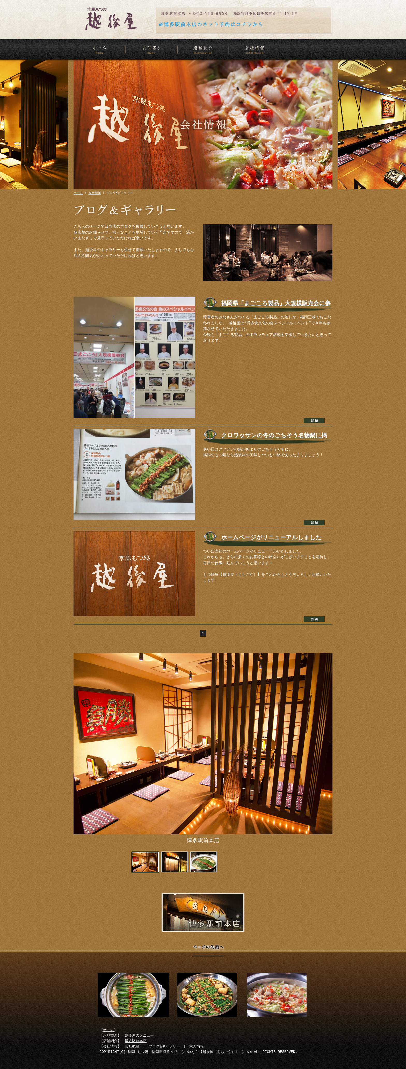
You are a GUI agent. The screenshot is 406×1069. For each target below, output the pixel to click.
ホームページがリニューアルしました (271, 538)
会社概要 (132, 1046)
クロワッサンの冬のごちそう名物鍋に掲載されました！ (274, 438)
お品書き (151, 49)
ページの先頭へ (208, 952)
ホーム (99, 49)
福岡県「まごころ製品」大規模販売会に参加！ (276, 306)
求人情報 (196, 1046)
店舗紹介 (203, 49)
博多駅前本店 (203, 912)
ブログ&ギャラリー (164, 1046)
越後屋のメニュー (139, 1035)
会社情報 (255, 49)
